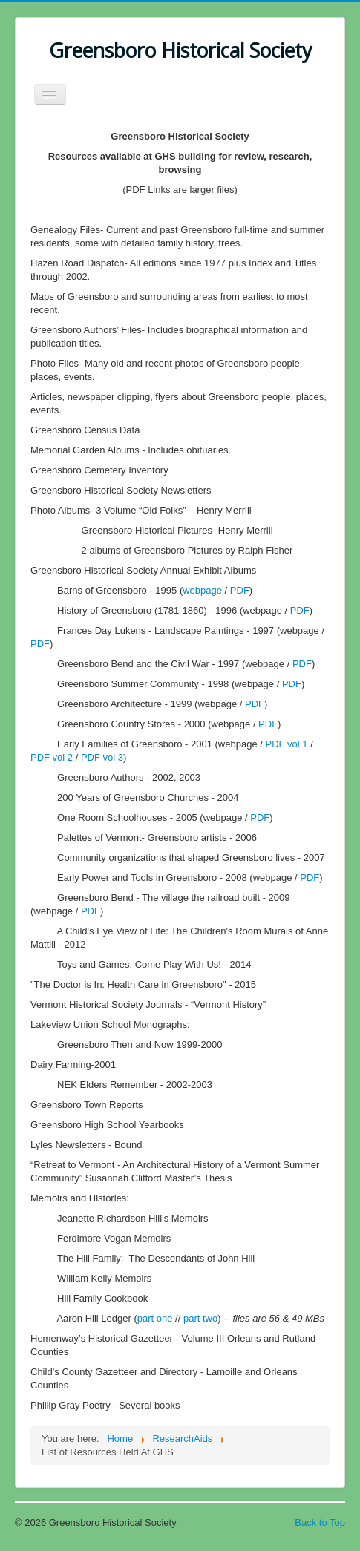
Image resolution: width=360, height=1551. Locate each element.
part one (155, 1318)
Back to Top (320, 1522)
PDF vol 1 (286, 744)
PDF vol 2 (51, 757)
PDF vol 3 (102, 757)
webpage (202, 590)
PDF (239, 590)
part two (200, 1318)
